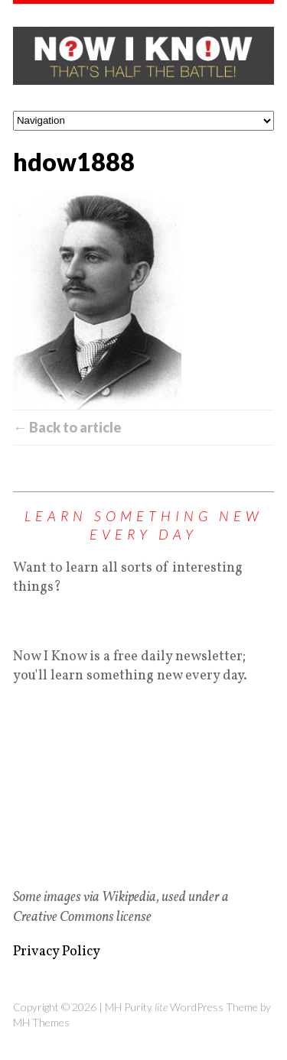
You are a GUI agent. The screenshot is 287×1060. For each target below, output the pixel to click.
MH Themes (41, 1022)
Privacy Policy (56, 951)
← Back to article (67, 427)
